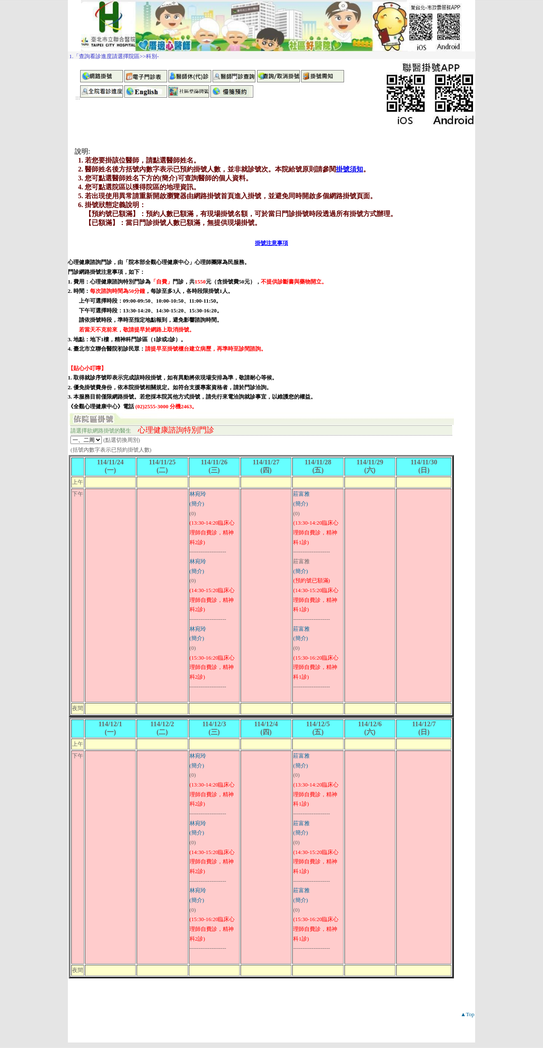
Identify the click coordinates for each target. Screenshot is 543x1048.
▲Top (467, 1014)
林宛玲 (198, 494)
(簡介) (197, 503)
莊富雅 (301, 494)
